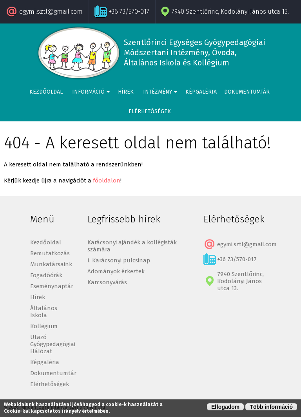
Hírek (126, 91)
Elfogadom (225, 407)
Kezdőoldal (46, 91)
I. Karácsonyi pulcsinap (118, 260)
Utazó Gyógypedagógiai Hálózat (52, 344)
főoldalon (106, 180)
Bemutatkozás (50, 253)
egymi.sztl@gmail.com (51, 11)
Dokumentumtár (247, 91)
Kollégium (44, 326)
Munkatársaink (51, 264)
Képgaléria (201, 91)
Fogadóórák (46, 275)
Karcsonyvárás (107, 282)
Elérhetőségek (150, 111)
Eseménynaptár (51, 286)
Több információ (271, 407)
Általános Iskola (43, 312)
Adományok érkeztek (116, 271)
